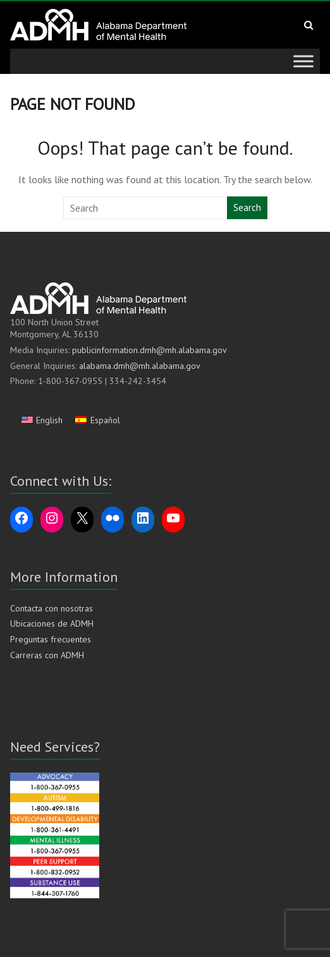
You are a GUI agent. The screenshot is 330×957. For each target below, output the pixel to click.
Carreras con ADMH (47, 655)
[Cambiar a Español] (97, 420)
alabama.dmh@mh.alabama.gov (139, 365)
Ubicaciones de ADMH (52, 623)
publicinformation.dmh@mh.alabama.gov (149, 350)
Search (247, 208)
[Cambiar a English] (42, 420)
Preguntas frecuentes (50, 639)
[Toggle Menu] (303, 61)
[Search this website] (145, 207)
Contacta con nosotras (51, 608)
